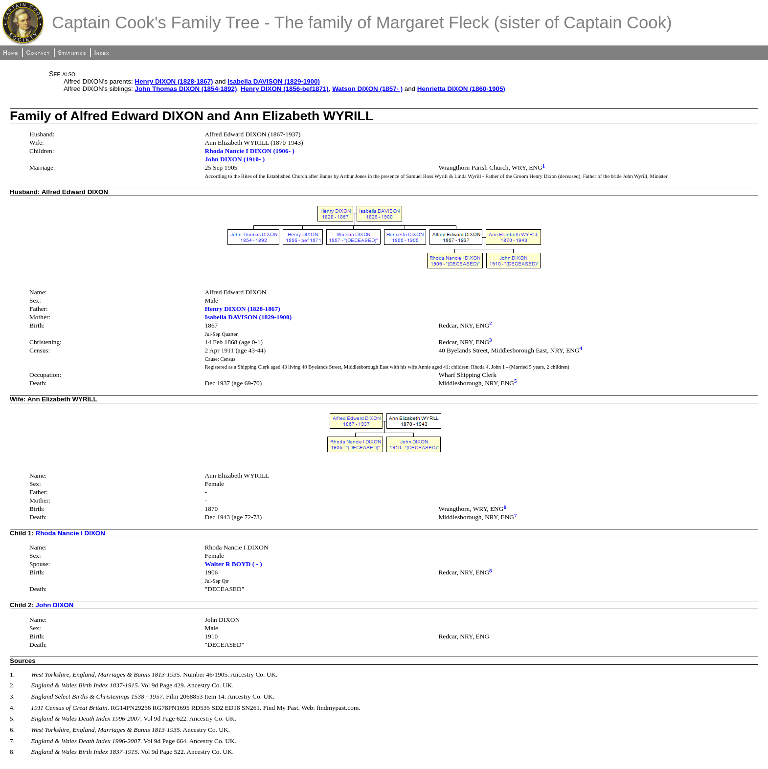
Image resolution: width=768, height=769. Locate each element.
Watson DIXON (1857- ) (367, 88)
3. (12, 696)
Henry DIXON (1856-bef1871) (285, 88)
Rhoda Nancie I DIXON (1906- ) (249, 150)
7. (12, 741)
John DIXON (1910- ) (235, 159)
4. (12, 707)
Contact (37, 52)
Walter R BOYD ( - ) (233, 564)
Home (10, 52)
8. (12, 751)
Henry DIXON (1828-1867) (174, 81)
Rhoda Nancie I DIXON (70, 533)
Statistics (72, 52)
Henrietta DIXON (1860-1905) (461, 88)
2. (12, 685)
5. (12, 718)
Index (102, 52)
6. (12, 729)
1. (12, 674)
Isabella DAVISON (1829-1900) (273, 81)
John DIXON (55, 605)
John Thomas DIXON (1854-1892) (186, 88)
